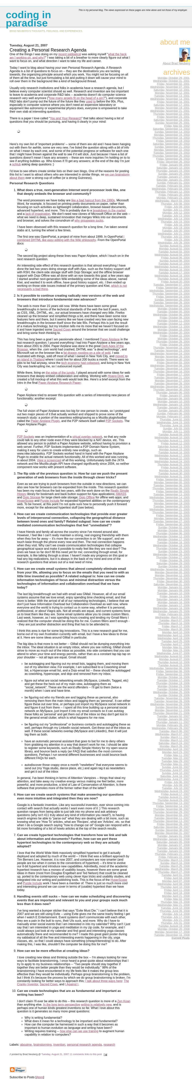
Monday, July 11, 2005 (176, 431)
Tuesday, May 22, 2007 (176, 758)
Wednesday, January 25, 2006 (171, 611)
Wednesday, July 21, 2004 (174, 233)
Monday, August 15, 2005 (174, 449)
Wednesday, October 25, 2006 (171, 692)
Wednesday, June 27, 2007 (173, 779)
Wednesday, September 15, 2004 (169, 290)
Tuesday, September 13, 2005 (171, 494)
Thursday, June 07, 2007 (175, 770)
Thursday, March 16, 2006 (174, 623)
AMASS (121, 494)
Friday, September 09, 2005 (173, 491)
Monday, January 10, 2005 (174, 401)
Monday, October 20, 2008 (174, 928)
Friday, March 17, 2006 (176, 626)
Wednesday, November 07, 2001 (170, 86)
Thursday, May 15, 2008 (175, 902)
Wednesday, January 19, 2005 (171, 404)
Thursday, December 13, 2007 (171, 821)
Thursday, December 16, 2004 (171, 371)
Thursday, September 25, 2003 (171, 155)
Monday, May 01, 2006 (176, 647)
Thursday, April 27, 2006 (175, 644)
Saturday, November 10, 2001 (172, 89)
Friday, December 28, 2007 (173, 824)
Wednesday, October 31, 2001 (171, 80)
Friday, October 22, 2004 (175, 335)
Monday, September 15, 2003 (172, 134)
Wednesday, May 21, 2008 (174, 905)
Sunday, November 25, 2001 (172, 122)
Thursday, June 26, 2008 (175, 911)
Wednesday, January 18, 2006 (171, 608)
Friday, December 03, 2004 (173, 362)
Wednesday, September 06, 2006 (169, 668)
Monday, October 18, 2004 (174, 329)
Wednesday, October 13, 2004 (171, 326)
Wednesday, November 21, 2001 (170, 110)
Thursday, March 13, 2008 (174, 860)
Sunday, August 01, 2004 (175, 245)
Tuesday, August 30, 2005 (174, 473)
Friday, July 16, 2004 (177, 224)
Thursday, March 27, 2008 (174, 872)
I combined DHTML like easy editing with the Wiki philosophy (70, 238)
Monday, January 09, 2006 (174, 590)
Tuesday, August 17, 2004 (174, 272)
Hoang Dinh (116, 376)
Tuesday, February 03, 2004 (173, 185)
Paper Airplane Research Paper (59, 382)
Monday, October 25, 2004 (174, 338)
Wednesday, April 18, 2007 (174, 749)
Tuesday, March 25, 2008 (174, 866)
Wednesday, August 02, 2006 (172, 656)
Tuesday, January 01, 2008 (173, 836)
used (89, 101)
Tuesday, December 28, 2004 (172, 383)
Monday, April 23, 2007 (176, 752)
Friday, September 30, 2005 (173, 524)
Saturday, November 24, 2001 (172, 119)
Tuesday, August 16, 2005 (174, 452)
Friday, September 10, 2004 (173, 287)
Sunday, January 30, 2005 (174, 410)
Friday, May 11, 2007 (177, 755)
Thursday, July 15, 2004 (175, 221)
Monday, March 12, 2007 (175, 740)
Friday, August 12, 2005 (175, 443)
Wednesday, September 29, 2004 (169, 305)
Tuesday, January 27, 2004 (173, 176)
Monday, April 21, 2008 (176, 896)
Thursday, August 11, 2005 (174, 440)
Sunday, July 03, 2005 (176, 428)
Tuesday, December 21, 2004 (172, 377)
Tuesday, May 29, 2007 (176, 761)
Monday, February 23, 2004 (173, 197)
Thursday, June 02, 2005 (175, 419)
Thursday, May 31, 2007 (175, 764)
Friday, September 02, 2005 (173, 479)
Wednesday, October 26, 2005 (171, 554)
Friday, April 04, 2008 (177, 878)
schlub (16, 164)
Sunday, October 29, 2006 (174, 695)
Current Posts (181, 937)
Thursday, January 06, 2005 (173, 392)
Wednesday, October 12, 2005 (171, 536)
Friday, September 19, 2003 (173, 140)
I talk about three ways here (103, 981)
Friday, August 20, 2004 (175, 281)
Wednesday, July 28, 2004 (174, 242)
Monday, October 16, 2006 (174, 677)
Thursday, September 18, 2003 (171, 137)
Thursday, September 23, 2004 (171, 293)
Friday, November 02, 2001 (173, 83)
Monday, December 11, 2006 (172, 710)
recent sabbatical (69, 54)
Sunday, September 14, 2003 (172, 131)
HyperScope (25, 500)
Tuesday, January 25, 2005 (173, 407)
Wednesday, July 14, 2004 (174, 218)
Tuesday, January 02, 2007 (173, 716)
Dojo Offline (87, 497)
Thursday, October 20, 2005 (173, 548)
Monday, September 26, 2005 (172, 518)
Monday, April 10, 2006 (176, 632)
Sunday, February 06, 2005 (173, 413)
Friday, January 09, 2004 (175, 164)
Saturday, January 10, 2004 (173, 167)
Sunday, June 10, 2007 (176, 773)
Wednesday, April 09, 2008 (174, 884)
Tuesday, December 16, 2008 (172, 934)
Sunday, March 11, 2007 (175, 737)
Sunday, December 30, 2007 (172, 830)
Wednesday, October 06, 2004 (171, 314)
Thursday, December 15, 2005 (171, 578)
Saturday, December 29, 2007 (172, 827)
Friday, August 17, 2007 (175, 794)
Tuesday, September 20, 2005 (171, 506)
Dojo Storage (31, 497)
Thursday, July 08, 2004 (175, 203)
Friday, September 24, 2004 (173, 296)
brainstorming (42, 1044)
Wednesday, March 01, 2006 (172, 617)
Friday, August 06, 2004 (175, 257)
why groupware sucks (88, 220)
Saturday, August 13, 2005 (174, 446)
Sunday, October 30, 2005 (174, 566)
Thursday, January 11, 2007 (173, 722)
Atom (39, 1077)
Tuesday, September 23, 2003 (171, 152)
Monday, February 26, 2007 (173, 725)
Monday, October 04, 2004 (174, 308)
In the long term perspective (61, 1004)
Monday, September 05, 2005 (172, 482)
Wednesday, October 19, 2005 (171, 545)
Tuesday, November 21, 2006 (172, 698)
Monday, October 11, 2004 (174, 320)
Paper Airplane (110, 339)
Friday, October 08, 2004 (175, 317)
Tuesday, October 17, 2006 (173, 680)
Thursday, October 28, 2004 (173, 341)
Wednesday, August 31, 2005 (172, 476)
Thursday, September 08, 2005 (171, 488)
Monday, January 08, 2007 (174, 719)
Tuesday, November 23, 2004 (172, 350)
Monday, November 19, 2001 (172, 107)
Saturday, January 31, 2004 (173, 179)
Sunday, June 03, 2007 (176, 767)
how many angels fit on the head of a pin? (77, 98)
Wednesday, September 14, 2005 (169, 497)
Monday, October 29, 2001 (174, 77)
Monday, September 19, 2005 (172, 503)
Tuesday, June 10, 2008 (175, 908)
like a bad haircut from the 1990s (93, 200)
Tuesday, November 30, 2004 (172, 359)
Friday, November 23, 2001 (173, 116)
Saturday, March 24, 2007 (174, 743)
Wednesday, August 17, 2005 (172, 455)
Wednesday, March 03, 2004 (172, 200)
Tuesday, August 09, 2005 (174, 434)
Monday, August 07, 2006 (174, 659)
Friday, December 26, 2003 (173, 161)
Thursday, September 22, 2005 (171, 512)
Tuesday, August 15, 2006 (174, 665)
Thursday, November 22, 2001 (171, 113)
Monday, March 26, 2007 (175, 746)
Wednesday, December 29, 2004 (170, 386)
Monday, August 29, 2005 (174, 470)
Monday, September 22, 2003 (172, 149)
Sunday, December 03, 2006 (172, 707)
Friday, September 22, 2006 (173, 674)
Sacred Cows (62, 329)
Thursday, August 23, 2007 (174, 800)
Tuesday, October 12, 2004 (173, 323)
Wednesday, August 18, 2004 (172, 275)
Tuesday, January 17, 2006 (173, 605)
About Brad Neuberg (176, 63)
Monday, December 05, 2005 (172, 572)
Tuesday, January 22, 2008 (173, 851)
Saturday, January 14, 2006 (173, 599)
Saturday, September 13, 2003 (171, 128)
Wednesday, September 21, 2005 (169, 509)
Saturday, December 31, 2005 (172, 584)
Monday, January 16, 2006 (174, 602)
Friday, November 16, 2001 (173, 101)
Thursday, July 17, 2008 (175, 916)
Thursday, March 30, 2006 (174, 629)
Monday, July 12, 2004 (176, 212)
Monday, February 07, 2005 (173, 416)
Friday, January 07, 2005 (175, 395)
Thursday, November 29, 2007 (171, 812)
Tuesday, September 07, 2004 (171, 284)
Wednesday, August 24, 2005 (172, 461)
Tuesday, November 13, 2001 (172, 95)
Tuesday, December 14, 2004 (172, 368)
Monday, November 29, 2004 (172, 356)
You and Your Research (66, 118)
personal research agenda (84, 1044)
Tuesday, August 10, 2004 (174, 263)
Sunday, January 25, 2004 (174, 173)
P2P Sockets (114, 421)
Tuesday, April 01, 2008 (175, 875)
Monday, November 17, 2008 (172, 931)
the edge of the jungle (60, 372)
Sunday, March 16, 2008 (175, 863)
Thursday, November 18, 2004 (171, 347)
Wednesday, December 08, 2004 (170, 365)
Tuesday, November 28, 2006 (172, 701)
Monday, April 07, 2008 (176, 881)
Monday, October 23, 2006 (174, 686)
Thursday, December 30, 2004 (171, 389)
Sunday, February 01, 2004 (173, 182)
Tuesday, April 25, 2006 (175, 641)
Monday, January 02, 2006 (174, 587)
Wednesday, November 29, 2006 (170, 704)
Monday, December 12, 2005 (172, 575)
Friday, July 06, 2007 (177, 782)
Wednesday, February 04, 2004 (171, 188)
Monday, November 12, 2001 (172, 92)
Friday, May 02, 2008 (177, 899)
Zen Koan (123, 1001)
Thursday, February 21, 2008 (172, 854)
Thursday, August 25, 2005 (174, 464)
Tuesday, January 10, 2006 (173, 593)
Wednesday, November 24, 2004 (170, 353)
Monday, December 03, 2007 (172, 815)
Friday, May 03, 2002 (177, 125)
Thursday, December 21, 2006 (171, 713)
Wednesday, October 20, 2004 (171, 332)
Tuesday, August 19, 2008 (174, 925)
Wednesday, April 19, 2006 (174, 638)
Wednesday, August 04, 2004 (172, 254)
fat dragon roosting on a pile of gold (86, 352)
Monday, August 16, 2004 (174, 269)
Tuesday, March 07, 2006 (174, 620)
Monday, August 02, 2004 (174, 248)
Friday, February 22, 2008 (174, 857)
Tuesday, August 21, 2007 (55, 1054)
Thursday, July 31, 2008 (175, 922)
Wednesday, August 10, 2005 (172, 437)
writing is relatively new (96, 1004)
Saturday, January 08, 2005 (173, 398)
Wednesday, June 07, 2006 (173, 653)
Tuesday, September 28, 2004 (171, 302)
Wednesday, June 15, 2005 (173, 422)
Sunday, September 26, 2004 (172, 299)
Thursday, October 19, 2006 (173, 683)
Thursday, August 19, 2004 (174, 278)
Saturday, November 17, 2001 (172, 104)
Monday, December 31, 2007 (172, 833)
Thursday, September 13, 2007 (171, 803)
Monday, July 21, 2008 (176, 919)
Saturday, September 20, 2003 (171, 143)
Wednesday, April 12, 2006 (174, 635)
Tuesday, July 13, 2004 (176, 215)
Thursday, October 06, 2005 (173, 533)
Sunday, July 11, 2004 (176, 209)
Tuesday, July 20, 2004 (176, 230)
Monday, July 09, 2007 (176, 785)
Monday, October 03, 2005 (174, 530)
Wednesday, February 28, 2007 (171, 728)
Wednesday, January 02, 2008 (171, 839)
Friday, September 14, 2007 (173, 806)
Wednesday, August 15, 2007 (172, 791)
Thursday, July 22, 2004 (175, 236)
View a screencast (49, 460)
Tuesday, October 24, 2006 (173, 689)
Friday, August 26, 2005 (175, 467)
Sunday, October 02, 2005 (174, 527)
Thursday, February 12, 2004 (172, 191)
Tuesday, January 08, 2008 (173, 848)
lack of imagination (38, 213)
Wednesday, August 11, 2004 (172, 266)
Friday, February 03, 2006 (174, 614)
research (109, 1044)
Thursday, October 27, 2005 (173, 557)
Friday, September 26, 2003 (173, 158)
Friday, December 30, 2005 (173, 581)
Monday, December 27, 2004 (172, 380)
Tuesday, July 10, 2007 (176, 788)
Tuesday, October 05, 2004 (173, 311)
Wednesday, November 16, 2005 (170, 569)
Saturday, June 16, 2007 (175, 776)
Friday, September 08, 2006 (173, 671)
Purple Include (49, 500)
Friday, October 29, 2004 (175, 344)
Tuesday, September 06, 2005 (171, 485)
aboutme (26, 1044)
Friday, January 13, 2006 (175, 596)
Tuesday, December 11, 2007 (172, 818)
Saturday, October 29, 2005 (173, 563)
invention (59, 1044)
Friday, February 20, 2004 (174, 194)
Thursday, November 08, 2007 (171, 809)
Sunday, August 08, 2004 (175, 260)
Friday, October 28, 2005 (175, 560)
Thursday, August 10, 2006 (174, 662)
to (94, 101)
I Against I (71, 984)
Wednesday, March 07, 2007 (172, 734)
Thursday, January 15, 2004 (173, 170)
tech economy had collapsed (80, 362)
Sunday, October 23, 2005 (174, 551)
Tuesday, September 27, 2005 (171, 521)
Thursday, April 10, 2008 (175, 887)
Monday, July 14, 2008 (176, 913)
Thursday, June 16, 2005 (175, 425)
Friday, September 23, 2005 (173, 515)
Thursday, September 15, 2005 (171, 500)
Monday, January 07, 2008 (174, 845)
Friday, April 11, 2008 (177, 890)
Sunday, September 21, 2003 (172, 146)
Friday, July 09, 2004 (177, 206)
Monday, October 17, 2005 (174, 539)
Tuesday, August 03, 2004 (174, 251)
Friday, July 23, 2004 (177, 239)
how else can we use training (79, 1031)
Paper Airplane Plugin (45, 421)
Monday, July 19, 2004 (176, 227)
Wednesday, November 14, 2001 (170, 98)
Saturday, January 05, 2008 (173, 842)
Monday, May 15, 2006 (176, 650)
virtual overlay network (87, 436)
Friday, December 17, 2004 (173, 374)
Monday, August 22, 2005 (174, 458)
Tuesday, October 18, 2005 (173, 542)
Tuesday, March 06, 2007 (174, 731)
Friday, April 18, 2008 (177, 893)
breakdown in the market (109, 210)
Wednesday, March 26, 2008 (172, 869)
